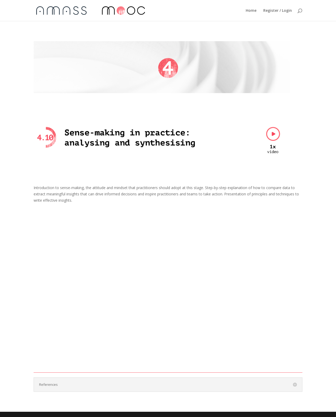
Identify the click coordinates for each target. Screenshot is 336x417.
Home (251, 11)
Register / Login (277, 11)
